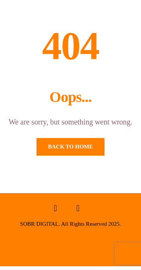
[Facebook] (55, 210)
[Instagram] (78, 210)
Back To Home (70, 147)
